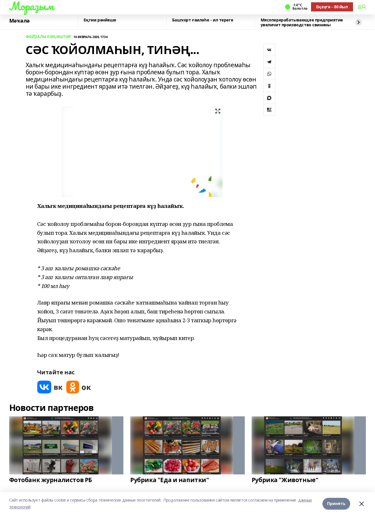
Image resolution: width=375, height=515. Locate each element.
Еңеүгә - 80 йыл (332, 6)
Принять (336, 503)
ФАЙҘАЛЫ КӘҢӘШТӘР (48, 36)
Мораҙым (31, 6)
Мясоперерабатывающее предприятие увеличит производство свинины (302, 22)
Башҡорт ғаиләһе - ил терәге (202, 20)
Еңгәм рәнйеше (100, 20)
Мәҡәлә (19, 21)
